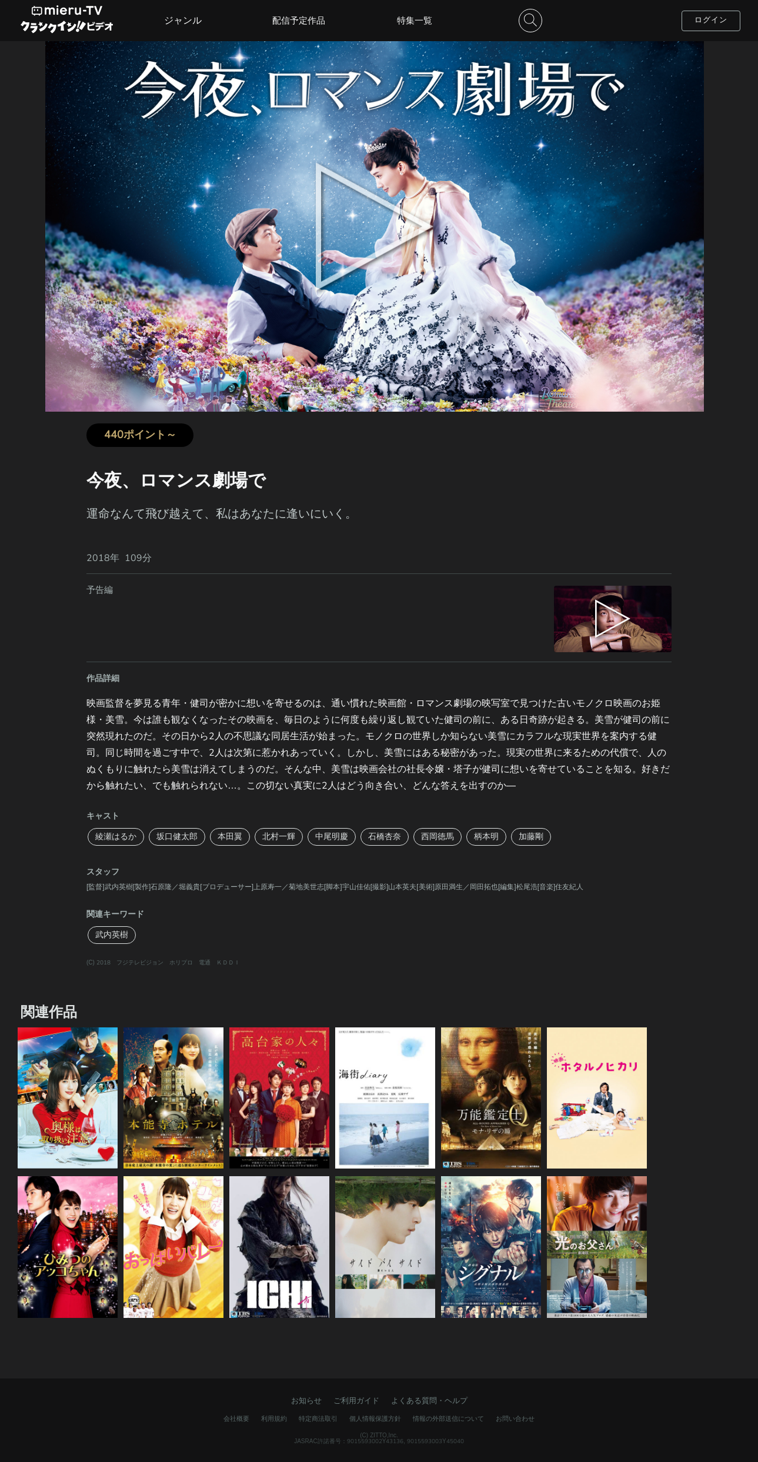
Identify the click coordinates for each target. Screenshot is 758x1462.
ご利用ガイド (356, 1401)
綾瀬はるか (115, 836)
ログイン (710, 20)
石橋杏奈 (384, 836)
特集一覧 (414, 20)
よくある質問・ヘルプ (429, 1401)
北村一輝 (278, 836)
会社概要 (236, 1418)
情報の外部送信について (448, 1418)
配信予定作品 (298, 20)
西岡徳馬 (437, 836)
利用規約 (274, 1418)
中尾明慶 (331, 836)
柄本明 (486, 836)
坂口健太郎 (177, 836)
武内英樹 (111, 934)
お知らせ (306, 1401)
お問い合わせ (515, 1418)
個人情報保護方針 (375, 1418)
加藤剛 (531, 836)
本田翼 (230, 836)
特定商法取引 (318, 1418)
